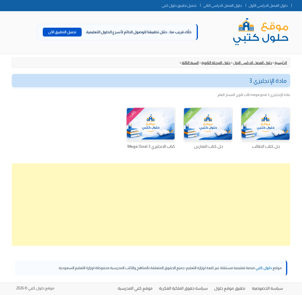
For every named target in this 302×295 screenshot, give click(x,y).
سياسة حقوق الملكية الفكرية (183, 288)
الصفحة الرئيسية (296, 4)
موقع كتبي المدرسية (135, 288)
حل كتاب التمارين (208, 146)
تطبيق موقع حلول (229, 288)
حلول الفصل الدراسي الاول (252, 63)
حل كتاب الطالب (266, 146)
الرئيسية (281, 63)
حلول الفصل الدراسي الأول (268, 6)
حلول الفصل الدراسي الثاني (222, 6)
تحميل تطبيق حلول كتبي (179, 6)
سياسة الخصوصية (267, 288)
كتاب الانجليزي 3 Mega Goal (151, 146)
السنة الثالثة (190, 63)
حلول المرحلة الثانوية (215, 63)
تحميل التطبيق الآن (62, 32)
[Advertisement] (151, 204)
